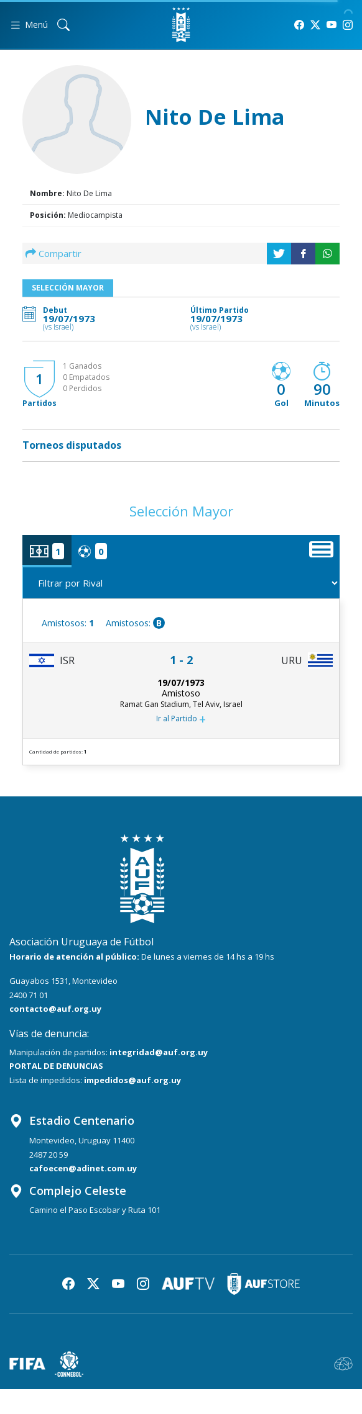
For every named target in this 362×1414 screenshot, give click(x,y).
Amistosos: (68, 623)
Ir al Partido (181, 719)
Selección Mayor (68, 287)
